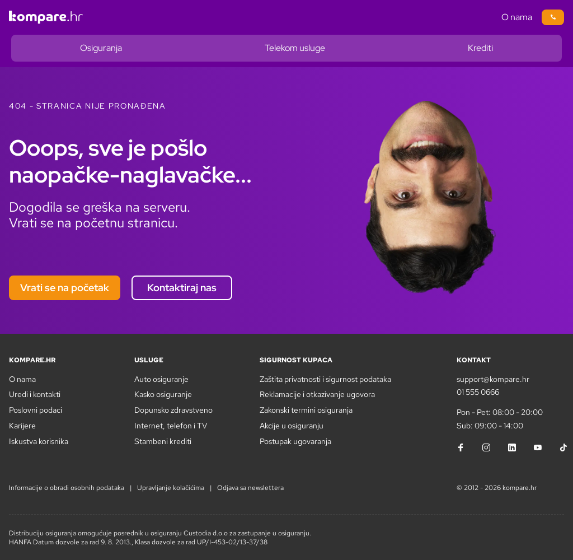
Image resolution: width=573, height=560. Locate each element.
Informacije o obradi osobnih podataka (66, 487)
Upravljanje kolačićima (170, 487)
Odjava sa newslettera (250, 487)
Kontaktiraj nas (182, 287)
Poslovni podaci (35, 410)
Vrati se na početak (64, 287)
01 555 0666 (478, 392)
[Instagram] (486, 447)
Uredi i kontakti (34, 394)
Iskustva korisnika (38, 441)
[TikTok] (563, 447)
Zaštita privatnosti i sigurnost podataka (325, 379)
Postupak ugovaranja (295, 441)
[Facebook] (460, 447)
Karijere (22, 426)
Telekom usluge (295, 48)
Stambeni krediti (162, 441)
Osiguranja (101, 48)
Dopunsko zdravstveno (173, 410)
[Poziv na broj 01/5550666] (553, 17)
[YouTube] (538, 447)
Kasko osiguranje (163, 394)
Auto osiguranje (161, 379)
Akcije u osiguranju (291, 426)
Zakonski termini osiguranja (306, 410)
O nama (516, 17)
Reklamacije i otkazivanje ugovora (317, 394)
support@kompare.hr (493, 379)
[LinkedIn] (512, 447)
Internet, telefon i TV (170, 426)
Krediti (480, 48)
